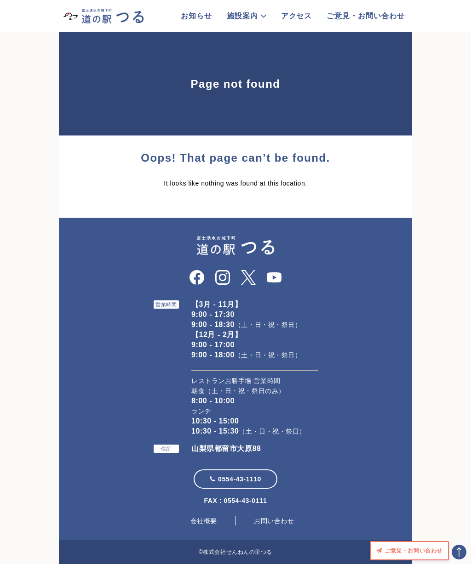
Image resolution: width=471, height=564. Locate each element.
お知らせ (196, 16)
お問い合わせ (274, 521)
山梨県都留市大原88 (226, 448)
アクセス (296, 16)
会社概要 (203, 521)
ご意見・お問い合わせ (366, 16)
